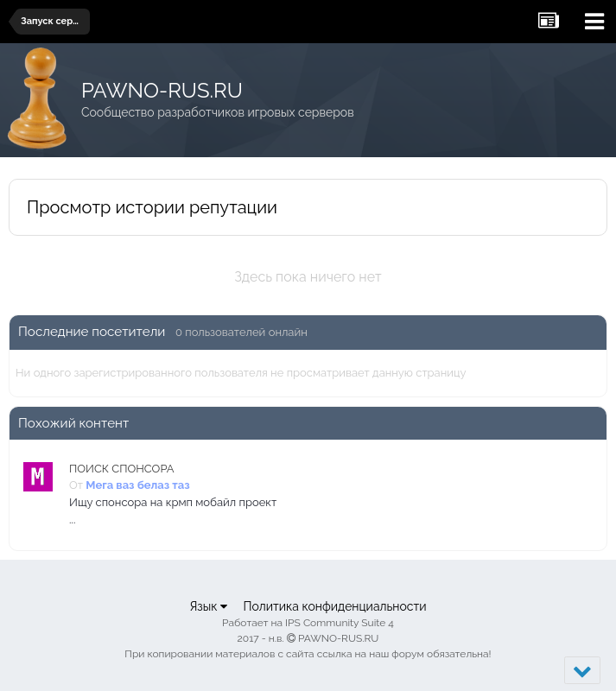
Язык (208, 606)
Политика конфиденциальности (334, 606)
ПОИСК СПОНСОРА (122, 468)
